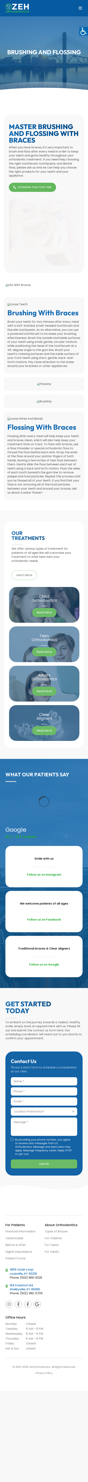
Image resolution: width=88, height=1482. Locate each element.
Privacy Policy (44, 1373)
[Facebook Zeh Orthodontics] (18, 1304)
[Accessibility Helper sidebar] (83, 31)
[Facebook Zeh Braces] (27, 1304)
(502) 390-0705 (31, 1293)
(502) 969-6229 (31, 1278)
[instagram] (9, 1304)
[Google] (37, 1304)
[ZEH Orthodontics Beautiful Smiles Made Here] (29, 1191)
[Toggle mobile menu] (81, 8)
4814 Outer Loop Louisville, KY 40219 (23, 1271)
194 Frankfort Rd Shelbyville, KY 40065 (25, 1287)
